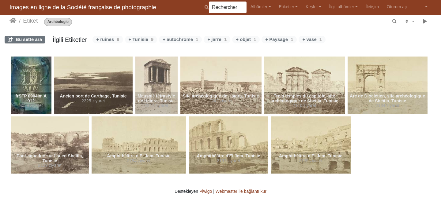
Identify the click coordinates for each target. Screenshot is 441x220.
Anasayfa (13, 20)
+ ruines (107, 39)
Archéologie (58, 22)
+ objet (246, 39)
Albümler (259, 6)
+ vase (312, 39)
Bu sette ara (25, 39)
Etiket (30, 20)
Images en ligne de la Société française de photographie (82, 7)
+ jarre (217, 39)
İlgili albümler (341, 6)
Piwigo (205, 191)
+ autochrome (180, 39)
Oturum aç (397, 6)
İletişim (372, 6)
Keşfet (312, 6)
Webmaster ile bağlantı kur (241, 191)
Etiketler (286, 6)
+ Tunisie (141, 39)
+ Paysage (279, 39)
